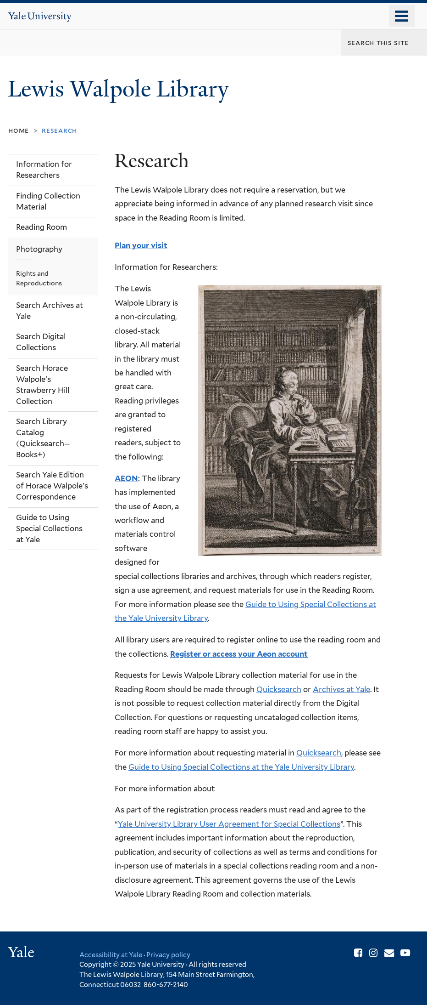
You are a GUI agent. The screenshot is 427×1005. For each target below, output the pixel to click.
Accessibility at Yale (110, 955)
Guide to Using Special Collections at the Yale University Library (241, 767)
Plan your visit (141, 245)
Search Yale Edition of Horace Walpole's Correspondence (52, 485)
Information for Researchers (44, 169)
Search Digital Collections (41, 342)
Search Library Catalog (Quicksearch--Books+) (43, 438)
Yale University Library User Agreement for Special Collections (229, 824)
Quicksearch (278, 689)
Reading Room (41, 227)
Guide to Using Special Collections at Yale (49, 528)
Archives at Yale (341, 689)
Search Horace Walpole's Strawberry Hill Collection (42, 384)
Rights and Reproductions (39, 278)
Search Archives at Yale (49, 311)
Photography (39, 249)
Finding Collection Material (48, 201)
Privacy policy (168, 955)
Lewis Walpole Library (121, 89)
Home (18, 130)
